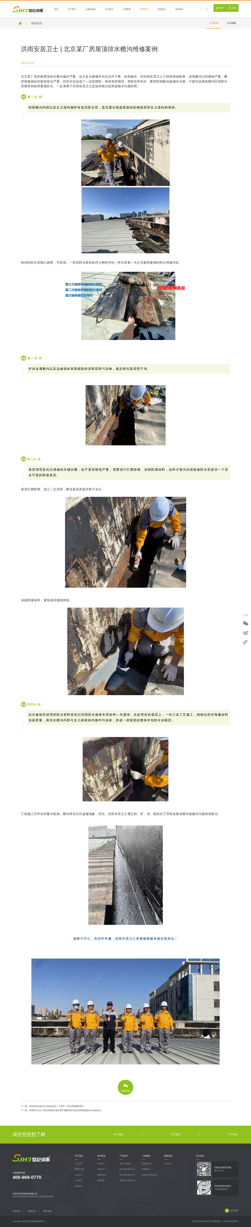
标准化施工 (102, 1175)
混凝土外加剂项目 (149, 1175)
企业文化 (78, 1175)
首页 (56, 9)
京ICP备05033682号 (200, 1221)
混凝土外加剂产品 (127, 1180)
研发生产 (101, 1169)
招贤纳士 (162, 9)
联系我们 (179, 9)
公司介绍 (78, 1163)
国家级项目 (146, 1163)
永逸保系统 (90, 9)
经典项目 (146, 1169)
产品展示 (109, 9)
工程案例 (127, 9)
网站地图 (47, 1211)
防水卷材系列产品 (127, 1169)
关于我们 (72, 9)
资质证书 (78, 1186)
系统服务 (101, 1180)
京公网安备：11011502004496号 (224, 1221)
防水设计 (101, 1163)
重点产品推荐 (125, 1163)
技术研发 (101, 1156)
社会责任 (78, 1180)
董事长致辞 (79, 1169)
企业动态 (168, 1163)
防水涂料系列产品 (127, 1175)
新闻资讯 (144, 9)
